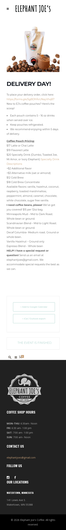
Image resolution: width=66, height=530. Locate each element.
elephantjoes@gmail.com (21, 457)
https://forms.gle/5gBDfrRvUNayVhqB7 (31, 99)
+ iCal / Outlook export (34, 318)
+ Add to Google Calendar (34, 306)
